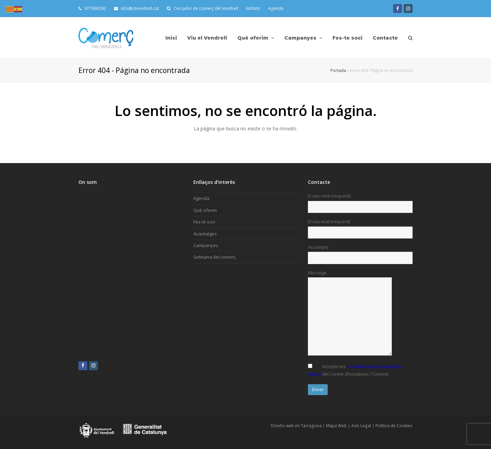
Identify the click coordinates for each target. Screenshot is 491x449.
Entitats (253, 8)
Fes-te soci (204, 222)
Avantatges (205, 234)
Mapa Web (336, 426)
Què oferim (205, 210)
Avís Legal (361, 426)
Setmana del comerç (214, 257)
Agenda (275, 8)
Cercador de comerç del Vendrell (206, 8)
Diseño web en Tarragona (296, 426)
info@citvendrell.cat (136, 8)
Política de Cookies (394, 426)
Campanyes (205, 245)
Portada (338, 70)
